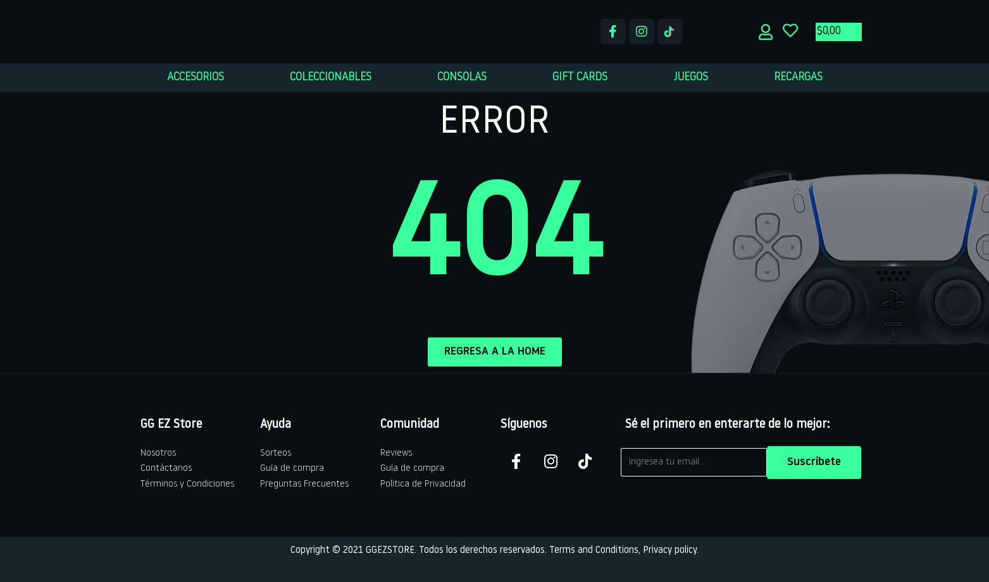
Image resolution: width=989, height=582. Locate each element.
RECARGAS (798, 77)
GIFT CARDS (579, 77)
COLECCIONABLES (330, 77)
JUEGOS (690, 77)
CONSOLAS (462, 77)
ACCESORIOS (195, 77)
